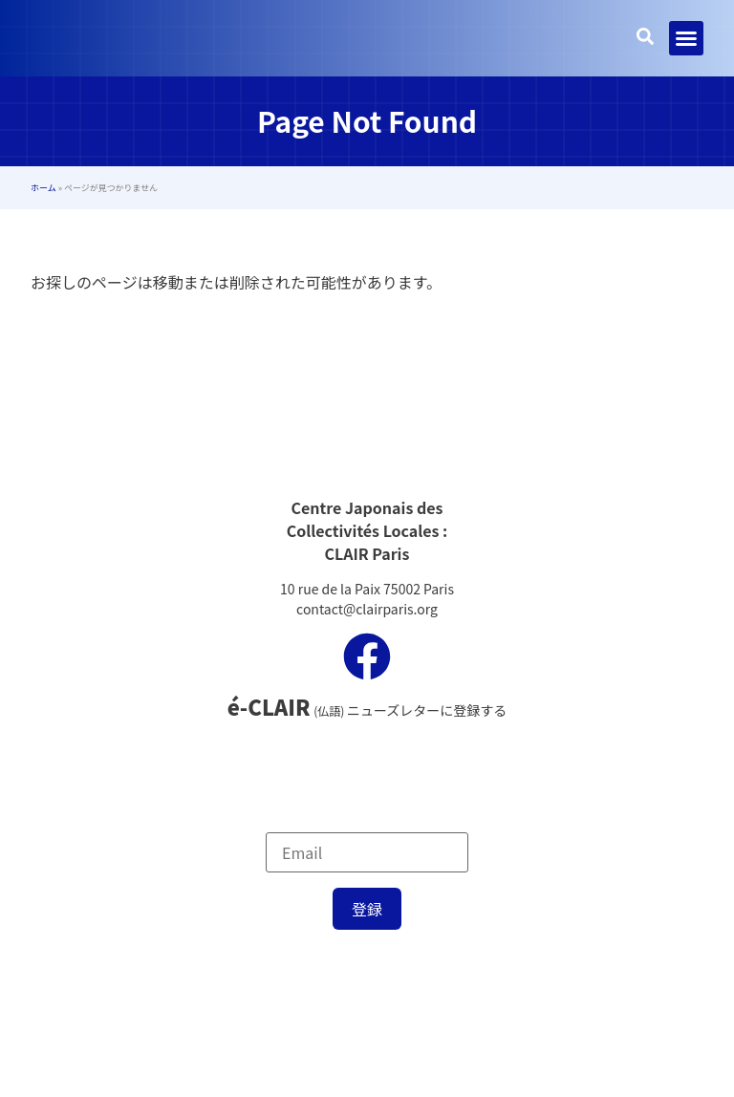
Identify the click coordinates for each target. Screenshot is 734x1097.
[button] (686, 38)
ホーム (43, 188)
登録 (367, 908)
